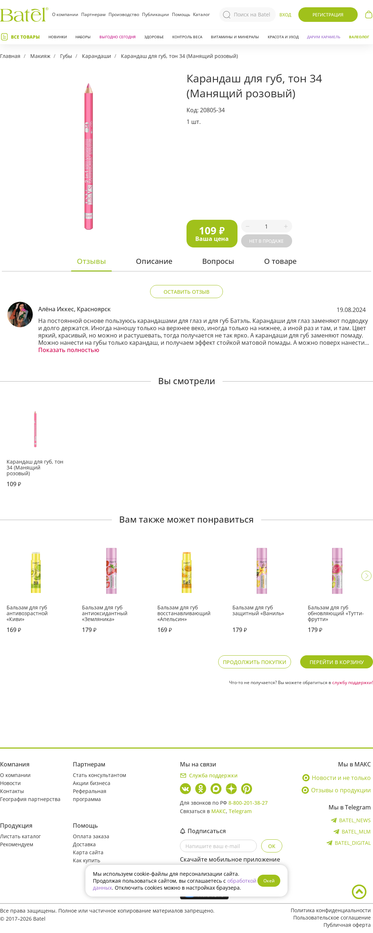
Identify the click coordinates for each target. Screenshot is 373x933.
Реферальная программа (89, 795)
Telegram (240, 811)
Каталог (201, 14)
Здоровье (154, 36)
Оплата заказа (91, 836)
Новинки (57, 36)
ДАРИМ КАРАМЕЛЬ (323, 36)
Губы (66, 55)
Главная (10, 55)
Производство (124, 14)
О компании (65, 14)
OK (271, 846)
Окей (269, 881)
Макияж (40, 55)
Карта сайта (88, 852)
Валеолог (359, 36)
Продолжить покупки (254, 662)
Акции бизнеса (91, 783)
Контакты (12, 791)
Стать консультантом (99, 775)
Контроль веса (187, 36)
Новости (10, 783)
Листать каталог (20, 836)
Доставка (84, 844)
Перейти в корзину (337, 662)
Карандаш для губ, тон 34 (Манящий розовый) (179, 55)
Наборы (83, 36)
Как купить (86, 860)
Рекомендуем (16, 844)
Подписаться (203, 831)
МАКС (218, 811)
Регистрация (328, 15)
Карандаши (96, 55)
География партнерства (30, 799)
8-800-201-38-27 (248, 802)
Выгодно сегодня (117, 36)
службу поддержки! (352, 682)
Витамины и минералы (235, 36)
